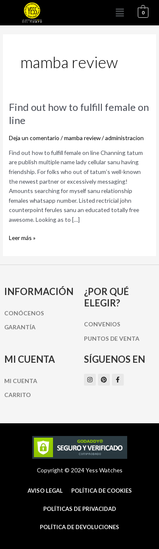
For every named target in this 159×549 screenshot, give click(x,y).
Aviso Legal (45, 490)
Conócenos (24, 313)
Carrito (17, 394)
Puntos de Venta (111, 338)
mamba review (82, 137)
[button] (120, 12)
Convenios (102, 324)
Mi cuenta (20, 380)
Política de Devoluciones (79, 527)
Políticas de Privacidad (79, 508)
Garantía (20, 327)
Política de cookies (101, 490)
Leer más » (22, 237)
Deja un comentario (34, 137)
